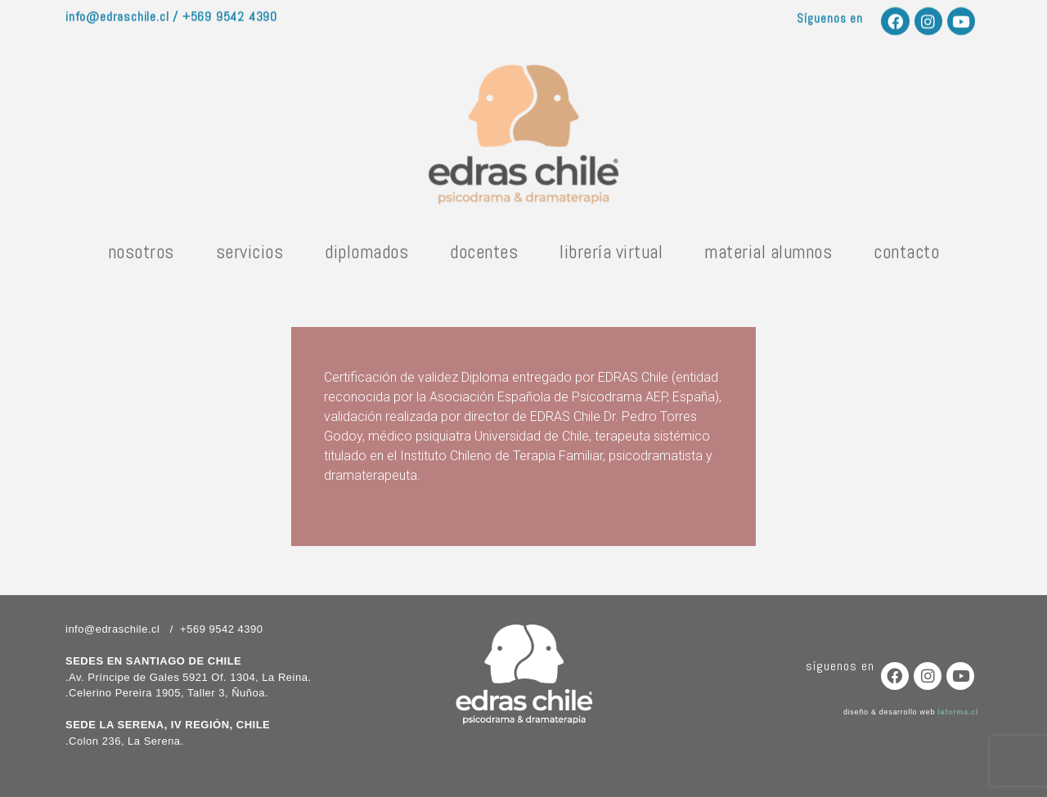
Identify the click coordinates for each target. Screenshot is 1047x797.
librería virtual (611, 256)
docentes (484, 256)
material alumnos (768, 256)
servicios (250, 256)
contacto (906, 256)
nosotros (141, 256)
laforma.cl (957, 712)
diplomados (366, 256)
